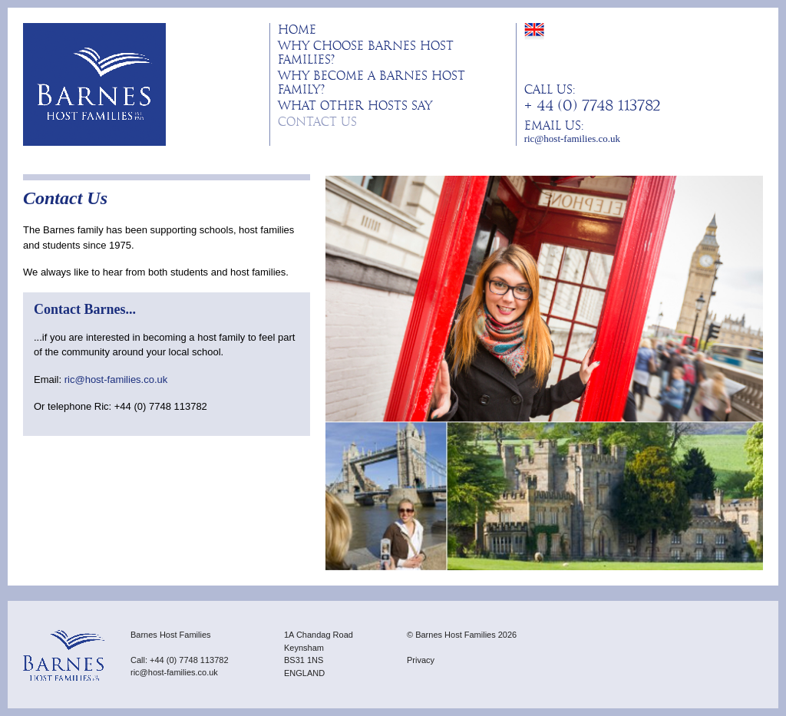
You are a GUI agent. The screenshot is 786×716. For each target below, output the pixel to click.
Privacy (420, 660)
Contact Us (317, 122)
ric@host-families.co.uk (572, 138)
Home (297, 30)
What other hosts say (355, 106)
